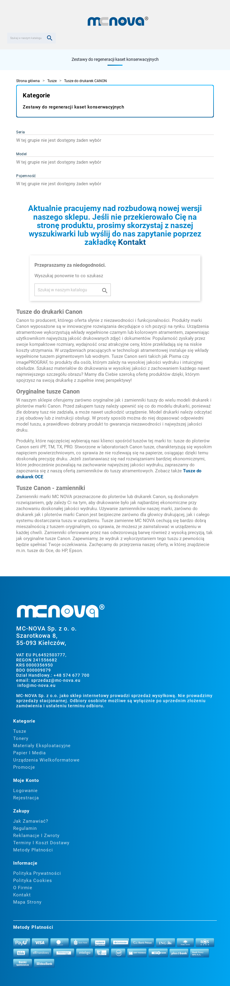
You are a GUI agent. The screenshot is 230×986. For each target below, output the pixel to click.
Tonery (20, 738)
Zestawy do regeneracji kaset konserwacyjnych (115, 59)
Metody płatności (33, 850)
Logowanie (25, 790)
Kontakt (132, 242)
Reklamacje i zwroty (36, 835)
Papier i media (29, 753)
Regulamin (25, 828)
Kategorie (36, 95)
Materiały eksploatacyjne (42, 745)
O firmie (22, 887)
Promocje (24, 767)
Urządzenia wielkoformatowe (46, 760)
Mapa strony (27, 902)
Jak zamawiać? (30, 821)
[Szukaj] (31, 38)
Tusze (19, 731)
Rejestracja (26, 797)
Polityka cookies (32, 880)
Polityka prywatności (37, 873)
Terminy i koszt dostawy (41, 842)
